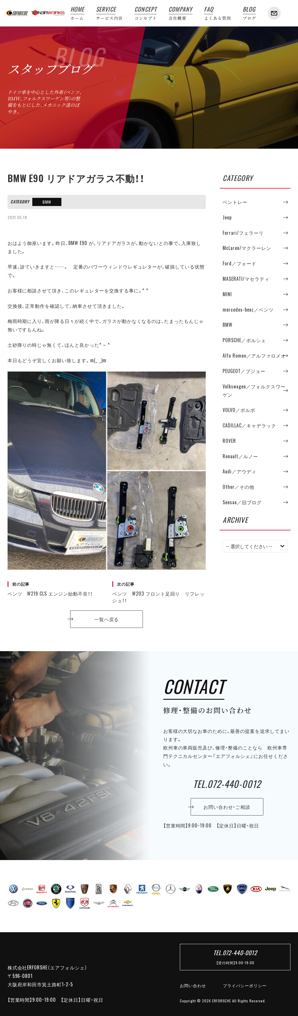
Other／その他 (238, 486)
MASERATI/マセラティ (246, 278)
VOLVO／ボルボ (239, 409)
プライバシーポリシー (245, 985)
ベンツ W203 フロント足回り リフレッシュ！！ (158, 592)
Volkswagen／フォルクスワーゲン (254, 390)
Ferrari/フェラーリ (243, 232)
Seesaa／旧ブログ (242, 502)
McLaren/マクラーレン (247, 247)
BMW (46, 202)
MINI (227, 294)
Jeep (227, 217)
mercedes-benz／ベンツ (248, 309)
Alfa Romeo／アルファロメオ (254, 355)
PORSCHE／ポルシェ (244, 340)
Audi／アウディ (239, 471)
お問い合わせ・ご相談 (227, 806)
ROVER (229, 440)
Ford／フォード (239, 263)
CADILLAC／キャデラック (249, 425)
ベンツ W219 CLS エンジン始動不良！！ (54, 589)
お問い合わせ (193, 985)
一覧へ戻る (106, 619)
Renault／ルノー (240, 456)
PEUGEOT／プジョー (244, 370)
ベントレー (235, 201)
